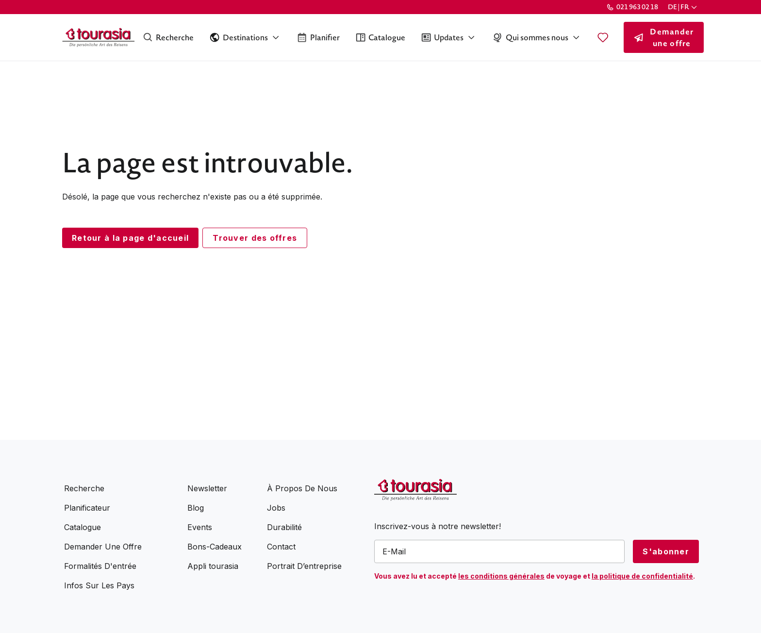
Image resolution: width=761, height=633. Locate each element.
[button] (683, 7)
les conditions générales (501, 576)
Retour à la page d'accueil (130, 238)
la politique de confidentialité (642, 576)
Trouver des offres (255, 238)
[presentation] (448, 604)
